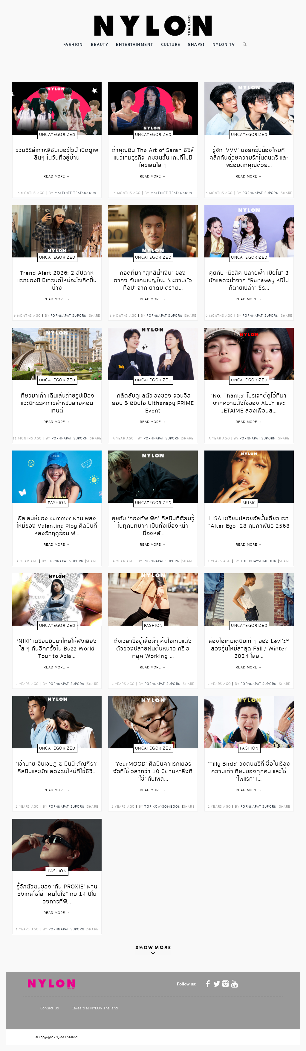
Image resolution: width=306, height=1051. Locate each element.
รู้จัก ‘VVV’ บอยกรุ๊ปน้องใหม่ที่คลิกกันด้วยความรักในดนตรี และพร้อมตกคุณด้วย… (248, 155)
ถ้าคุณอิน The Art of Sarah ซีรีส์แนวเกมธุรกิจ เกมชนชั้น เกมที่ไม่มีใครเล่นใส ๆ (153, 155)
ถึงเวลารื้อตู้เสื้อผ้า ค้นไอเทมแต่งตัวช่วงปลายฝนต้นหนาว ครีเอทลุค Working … (153, 646)
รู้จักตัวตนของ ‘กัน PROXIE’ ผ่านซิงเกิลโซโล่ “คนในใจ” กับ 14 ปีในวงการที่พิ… (57, 891)
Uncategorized (57, 134)
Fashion (57, 503)
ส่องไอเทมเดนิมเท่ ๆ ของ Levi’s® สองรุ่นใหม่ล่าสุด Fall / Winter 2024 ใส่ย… (249, 646)
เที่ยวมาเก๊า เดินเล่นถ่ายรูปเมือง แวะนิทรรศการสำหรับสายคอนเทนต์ (56, 400)
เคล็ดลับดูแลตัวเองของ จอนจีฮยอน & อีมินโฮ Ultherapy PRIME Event (153, 400)
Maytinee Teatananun (76, 192)
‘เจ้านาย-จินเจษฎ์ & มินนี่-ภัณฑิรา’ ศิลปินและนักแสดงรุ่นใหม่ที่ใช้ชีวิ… (57, 768)
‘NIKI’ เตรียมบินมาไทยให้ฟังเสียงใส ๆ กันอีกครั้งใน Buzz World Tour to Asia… (57, 646)
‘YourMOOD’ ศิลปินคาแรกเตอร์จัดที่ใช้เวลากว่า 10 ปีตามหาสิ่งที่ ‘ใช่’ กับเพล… (153, 768)
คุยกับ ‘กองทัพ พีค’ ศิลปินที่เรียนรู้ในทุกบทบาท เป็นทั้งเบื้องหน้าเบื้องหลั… (153, 523)
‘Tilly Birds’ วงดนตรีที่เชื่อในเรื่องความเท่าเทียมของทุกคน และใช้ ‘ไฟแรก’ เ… (249, 768)
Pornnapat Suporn (261, 192)
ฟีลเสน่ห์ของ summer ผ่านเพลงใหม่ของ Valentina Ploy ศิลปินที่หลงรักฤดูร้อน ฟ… (56, 523)
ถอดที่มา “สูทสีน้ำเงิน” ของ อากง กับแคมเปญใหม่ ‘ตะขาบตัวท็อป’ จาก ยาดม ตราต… (153, 277)
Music (249, 503)
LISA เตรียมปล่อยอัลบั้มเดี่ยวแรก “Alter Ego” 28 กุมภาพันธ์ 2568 (249, 522)
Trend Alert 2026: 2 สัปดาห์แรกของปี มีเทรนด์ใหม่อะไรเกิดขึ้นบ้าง (57, 277)
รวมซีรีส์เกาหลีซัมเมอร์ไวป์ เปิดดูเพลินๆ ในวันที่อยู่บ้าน (57, 154)
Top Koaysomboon (259, 561)
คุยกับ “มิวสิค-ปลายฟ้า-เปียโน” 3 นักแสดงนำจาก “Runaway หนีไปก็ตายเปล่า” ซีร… (249, 277)
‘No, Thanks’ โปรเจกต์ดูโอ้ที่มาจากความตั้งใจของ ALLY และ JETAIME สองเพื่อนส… (249, 400)
